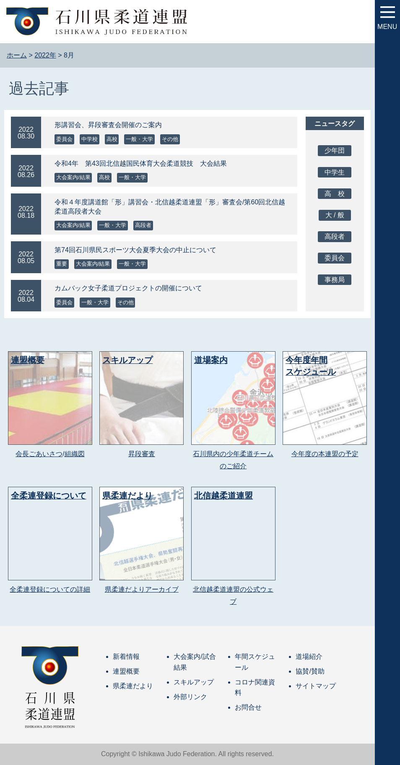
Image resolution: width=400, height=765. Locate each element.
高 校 (335, 193)
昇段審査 (141, 453)
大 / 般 (334, 215)
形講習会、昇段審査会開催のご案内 (108, 124)
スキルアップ (194, 682)
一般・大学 (139, 139)
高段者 (143, 225)
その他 (170, 139)
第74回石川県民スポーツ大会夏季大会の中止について (135, 249)
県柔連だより (133, 685)
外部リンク (190, 696)
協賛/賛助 (310, 671)
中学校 (89, 139)
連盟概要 (126, 671)
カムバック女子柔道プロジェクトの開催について (128, 288)
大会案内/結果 (73, 177)
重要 (61, 264)
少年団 (335, 150)
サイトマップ (316, 685)
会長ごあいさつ (39, 453)
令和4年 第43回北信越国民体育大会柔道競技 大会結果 (141, 163)
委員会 (64, 139)
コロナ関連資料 (255, 688)
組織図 (75, 453)
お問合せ (248, 707)
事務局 (335, 279)
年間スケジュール (255, 662)
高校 (111, 139)
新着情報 (126, 656)
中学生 (335, 172)
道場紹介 (309, 656)
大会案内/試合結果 (195, 662)
